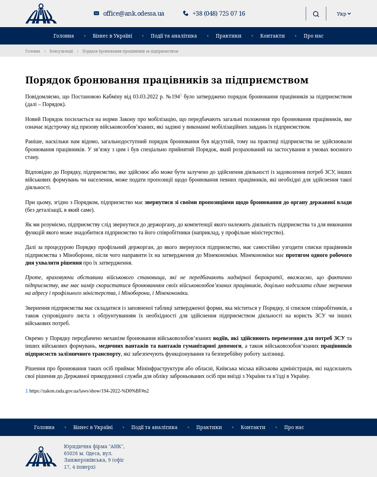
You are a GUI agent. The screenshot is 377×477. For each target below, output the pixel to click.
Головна (64, 35)
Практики (228, 35)
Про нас (313, 35)
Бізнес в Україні (112, 35)
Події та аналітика (174, 35)
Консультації (61, 51)
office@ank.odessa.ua (133, 13)
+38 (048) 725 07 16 (218, 13)
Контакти (272, 35)
